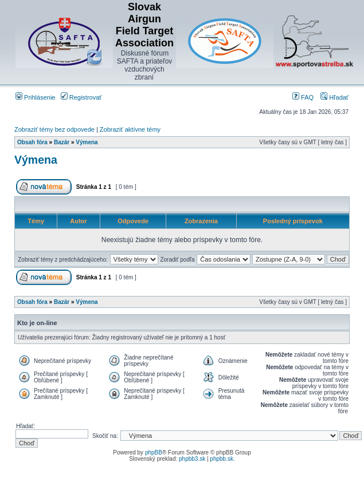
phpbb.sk (221, 459)
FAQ (303, 97)
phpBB (153, 452)
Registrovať (81, 97)
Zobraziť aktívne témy (130, 129)
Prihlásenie (35, 97)
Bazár (61, 142)
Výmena (86, 142)
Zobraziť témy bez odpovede (54, 129)
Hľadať (334, 97)
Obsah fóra (32, 142)
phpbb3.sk (192, 459)
